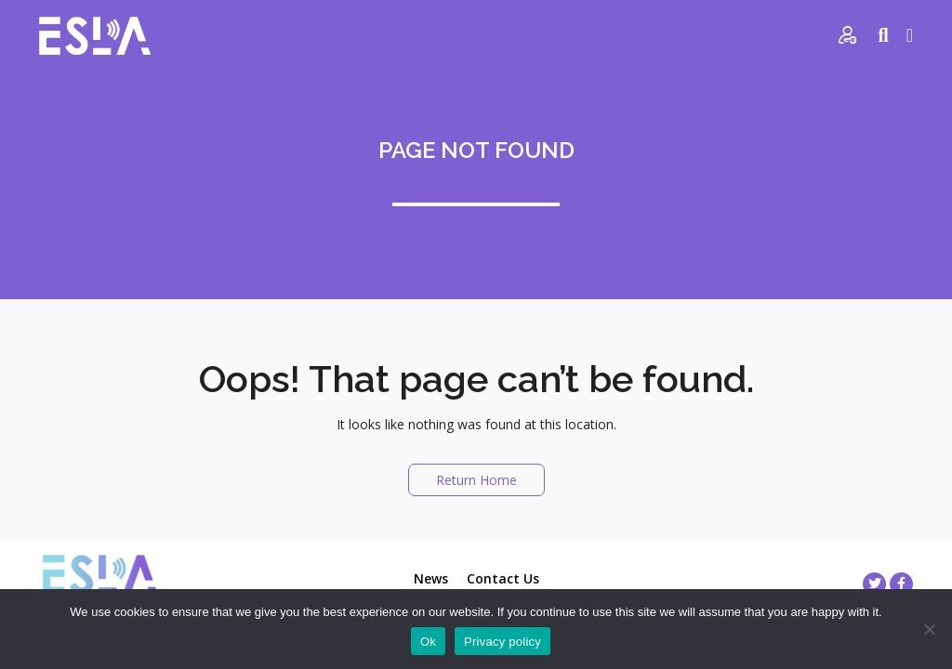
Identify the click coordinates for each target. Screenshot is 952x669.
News (431, 578)
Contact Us (503, 578)
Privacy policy (502, 642)
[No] (928, 629)
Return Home (476, 480)
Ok (428, 642)
